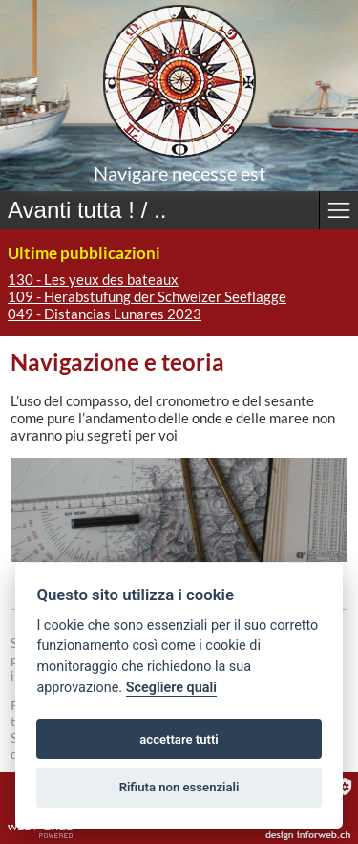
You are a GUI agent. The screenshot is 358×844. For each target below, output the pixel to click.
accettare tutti (178, 739)
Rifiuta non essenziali (179, 787)
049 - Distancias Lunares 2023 (104, 313)
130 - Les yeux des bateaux (93, 279)
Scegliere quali (171, 688)
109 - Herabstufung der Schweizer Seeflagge (147, 296)
